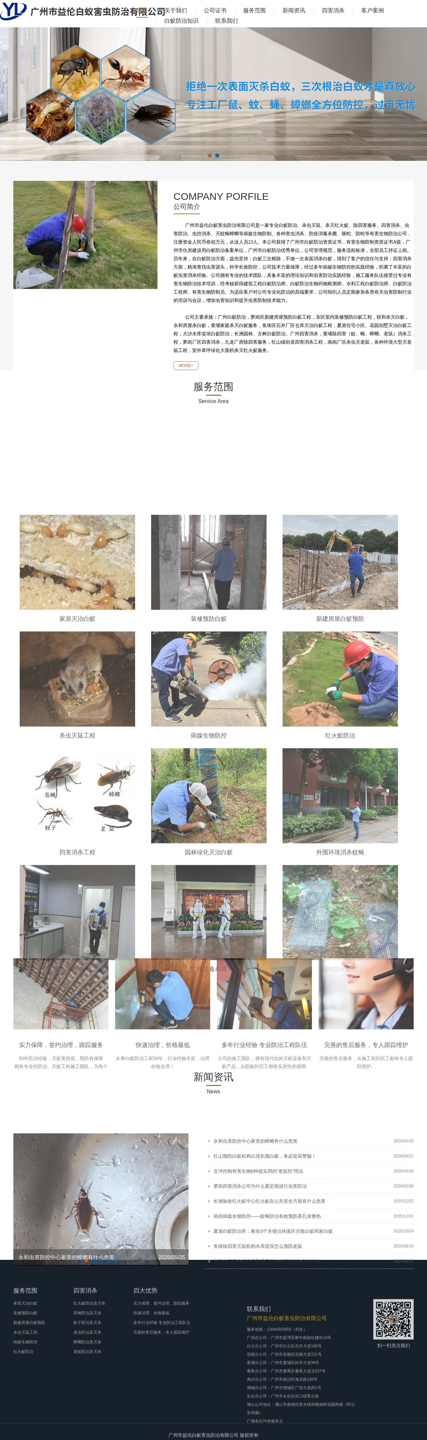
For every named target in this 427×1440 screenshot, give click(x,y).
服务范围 (254, 10)
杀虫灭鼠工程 (77, 964)
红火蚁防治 (340, 964)
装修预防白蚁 (209, 847)
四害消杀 (333, 10)
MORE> (186, 374)
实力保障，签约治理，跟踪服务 (61, 1106)
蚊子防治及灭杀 (87, 1361)
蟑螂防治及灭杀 (87, 1380)
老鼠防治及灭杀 (87, 1390)
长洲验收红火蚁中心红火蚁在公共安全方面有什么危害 (270, 1267)
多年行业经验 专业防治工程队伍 (264, 1106)
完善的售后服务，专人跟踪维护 (366, 1106)
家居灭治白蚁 (77, 847)
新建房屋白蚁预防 (340, 847)
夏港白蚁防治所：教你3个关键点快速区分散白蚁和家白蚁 (273, 1297)
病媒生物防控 (209, 964)
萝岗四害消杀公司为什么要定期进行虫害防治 (260, 1252)
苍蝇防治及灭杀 (87, 1351)
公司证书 (215, 10)
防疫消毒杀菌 (209, 1197)
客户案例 (372, 10)
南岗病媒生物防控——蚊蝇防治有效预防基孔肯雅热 (267, 1282)
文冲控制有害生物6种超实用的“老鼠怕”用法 (258, 1237)
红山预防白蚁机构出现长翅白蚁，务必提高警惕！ (265, 1222)
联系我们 (226, 21)
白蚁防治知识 (181, 21)
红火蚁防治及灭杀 (89, 1341)
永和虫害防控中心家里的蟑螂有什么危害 (256, 1207)
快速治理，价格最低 (163, 1106)
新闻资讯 (294, 10)
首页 (142, 10)
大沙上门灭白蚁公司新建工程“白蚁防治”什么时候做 (266, 1327)
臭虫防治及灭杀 (87, 1370)
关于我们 (175, 10)
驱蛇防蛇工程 (340, 1197)
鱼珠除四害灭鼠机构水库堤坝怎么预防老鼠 (258, 1312)
